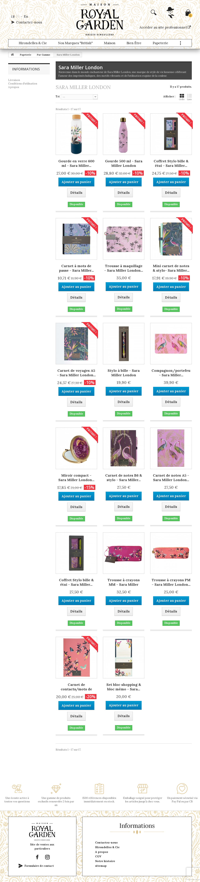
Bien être (134, 43)
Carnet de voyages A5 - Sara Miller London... (76, 372)
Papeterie (160, 43)
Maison (109, 43)
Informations (26, 69)
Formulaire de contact (39, 866)
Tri (58, 96)
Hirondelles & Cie (33, 43)
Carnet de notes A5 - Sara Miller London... (171, 477)
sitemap (101, 866)
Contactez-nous (29, 22)
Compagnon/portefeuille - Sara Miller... (171, 372)
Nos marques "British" (75, 43)
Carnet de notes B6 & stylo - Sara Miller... (123, 477)
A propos (13, 87)
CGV (98, 856)
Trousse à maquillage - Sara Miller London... (123, 268)
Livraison (14, 80)
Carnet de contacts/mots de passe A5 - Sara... (76, 687)
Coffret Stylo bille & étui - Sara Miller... (171, 163)
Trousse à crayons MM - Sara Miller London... (124, 582)
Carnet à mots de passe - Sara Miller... (76, 268)
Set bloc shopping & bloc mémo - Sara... (123, 686)
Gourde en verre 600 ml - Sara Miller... (76, 163)
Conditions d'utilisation (22, 83)
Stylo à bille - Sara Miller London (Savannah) (124, 373)
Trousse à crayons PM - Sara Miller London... (171, 582)
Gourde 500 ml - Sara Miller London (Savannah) (123, 164)
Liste (189, 97)
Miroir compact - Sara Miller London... (76, 477)
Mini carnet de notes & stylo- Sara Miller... (171, 268)
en (26, 16)
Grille (182, 97)
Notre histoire (105, 861)
